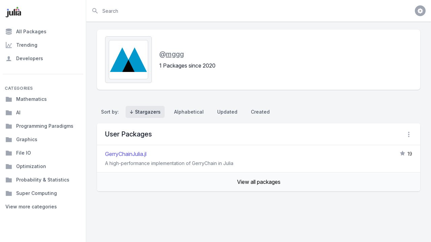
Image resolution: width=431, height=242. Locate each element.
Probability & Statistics (37, 179)
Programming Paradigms (39, 126)
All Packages (25, 31)
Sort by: (111, 112)
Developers (24, 58)
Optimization (25, 166)
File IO (18, 153)
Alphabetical (189, 112)
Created (260, 112)
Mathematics (26, 99)
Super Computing (31, 193)
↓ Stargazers (145, 112)
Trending (21, 45)
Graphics (21, 139)
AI (13, 112)
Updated (227, 112)
